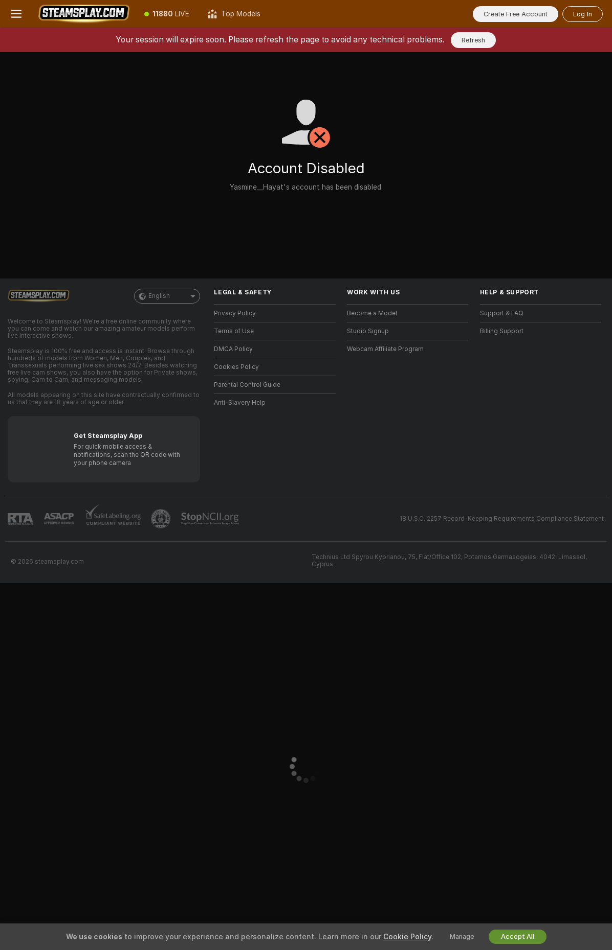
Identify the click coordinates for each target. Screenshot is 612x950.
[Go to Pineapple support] (161, 518)
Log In (582, 14)
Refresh (473, 40)
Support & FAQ (501, 313)
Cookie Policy (407, 937)
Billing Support (501, 331)
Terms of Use (234, 331)
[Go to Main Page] (84, 14)
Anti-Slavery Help (240, 402)
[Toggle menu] (16, 14)
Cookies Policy (236, 366)
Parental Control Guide (247, 384)
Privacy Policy (235, 313)
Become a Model (372, 313)
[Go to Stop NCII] (211, 519)
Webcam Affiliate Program (385, 349)
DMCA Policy (233, 349)
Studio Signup (368, 331)
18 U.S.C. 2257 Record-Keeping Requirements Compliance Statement (502, 518)
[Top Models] (234, 14)
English (167, 296)
